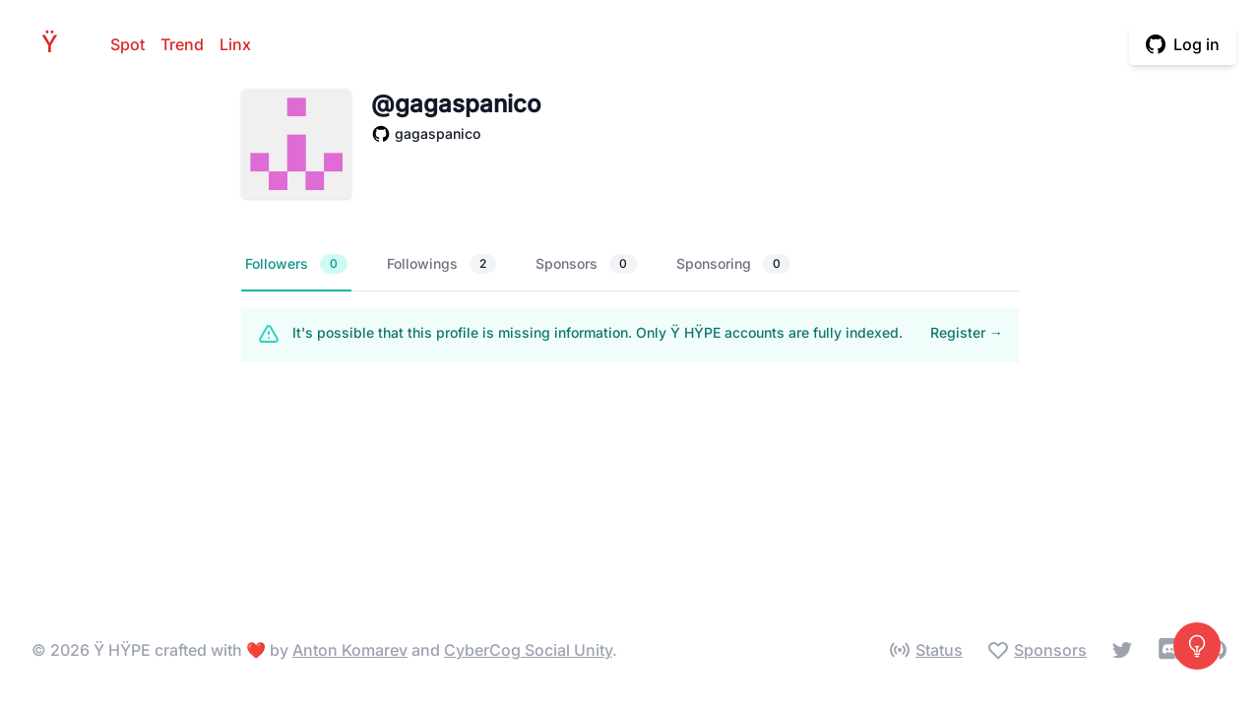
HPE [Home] (55, 44)
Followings (441, 264)
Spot (127, 44)
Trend (182, 44)
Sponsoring (733, 264)
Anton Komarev (350, 650)
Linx (235, 44)
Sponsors (586, 264)
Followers (296, 264)
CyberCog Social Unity (528, 650)
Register (966, 332)
